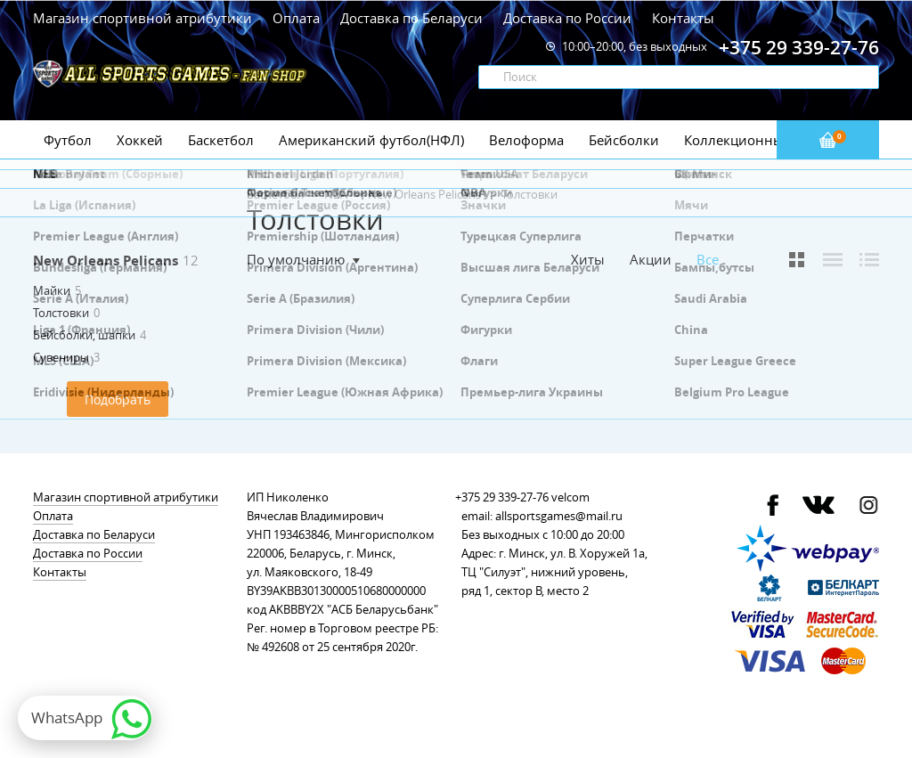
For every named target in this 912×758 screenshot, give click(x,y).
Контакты (683, 18)
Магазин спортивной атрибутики (144, 18)
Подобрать (118, 399)
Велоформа (526, 140)
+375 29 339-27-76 (502, 497)
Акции (651, 259)
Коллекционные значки (762, 140)
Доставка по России (567, 18)
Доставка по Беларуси (411, 18)
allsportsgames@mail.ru (559, 516)
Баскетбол (221, 140)
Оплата (296, 18)
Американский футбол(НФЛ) (371, 140)
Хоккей (140, 140)
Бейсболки (624, 140)
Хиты (588, 259)
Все (707, 259)
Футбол (68, 140)
